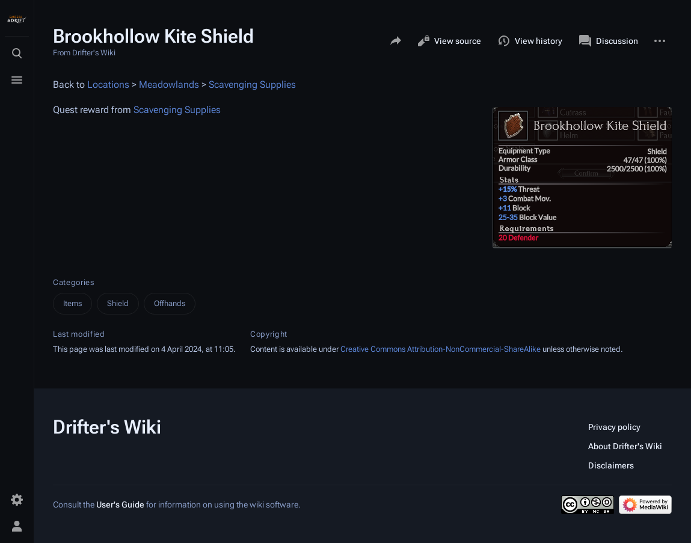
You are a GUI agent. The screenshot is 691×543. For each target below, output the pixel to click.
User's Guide (120, 504)
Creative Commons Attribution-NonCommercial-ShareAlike (440, 349)
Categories (73, 282)
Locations (108, 84)
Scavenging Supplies (252, 84)
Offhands (169, 303)
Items (72, 303)
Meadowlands (169, 84)
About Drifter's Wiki (625, 446)
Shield (118, 303)
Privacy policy (614, 427)
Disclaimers (611, 465)
